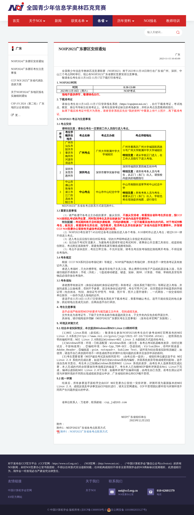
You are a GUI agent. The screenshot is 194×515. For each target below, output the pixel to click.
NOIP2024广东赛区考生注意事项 (27, 71)
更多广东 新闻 (16, 115)
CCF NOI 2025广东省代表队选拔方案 (27, 82)
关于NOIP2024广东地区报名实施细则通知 (27, 94)
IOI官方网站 (15, 497)
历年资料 (125, 21)
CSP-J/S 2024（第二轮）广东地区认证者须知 (27, 105)
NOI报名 (150, 21)
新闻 (58, 21)
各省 (103, 21)
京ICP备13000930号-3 (93, 509)
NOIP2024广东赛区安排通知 (27, 61)
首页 (16, 21)
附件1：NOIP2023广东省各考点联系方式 (82, 431)
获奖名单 (79, 21)
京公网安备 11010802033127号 (126, 510)
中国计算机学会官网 (20, 490)
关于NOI (37, 21)
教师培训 (173, 21)
